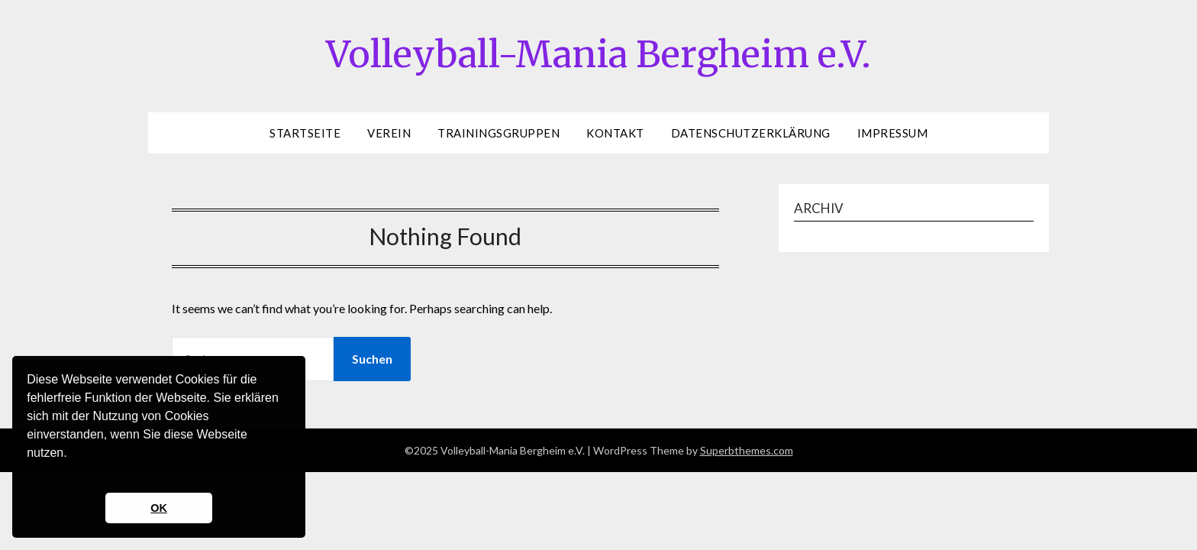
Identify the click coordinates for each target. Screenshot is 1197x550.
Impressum (892, 133)
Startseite (304, 133)
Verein (389, 133)
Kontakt (615, 133)
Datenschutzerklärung (751, 133)
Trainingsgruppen (498, 133)
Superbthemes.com (746, 450)
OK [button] (158, 508)
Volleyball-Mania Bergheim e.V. (598, 54)
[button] (29, 473)
